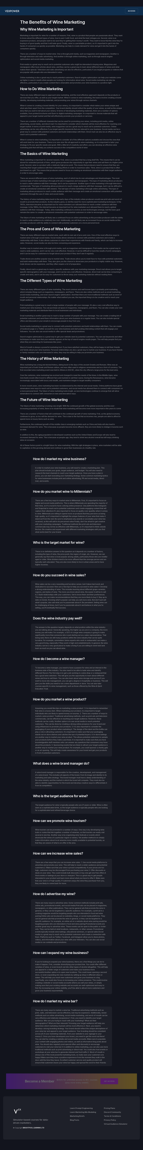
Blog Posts (74, 1120)
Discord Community (112, 1112)
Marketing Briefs (77, 1116)
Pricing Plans (109, 1108)
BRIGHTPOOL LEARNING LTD (33, 1128)
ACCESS (131, 11)
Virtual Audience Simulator (115, 1124)
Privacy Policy (110, 1120)
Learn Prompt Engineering (81, 1108)
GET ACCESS (109, 1081)
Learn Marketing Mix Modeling (83, 1112)
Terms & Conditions (112, 1116)
